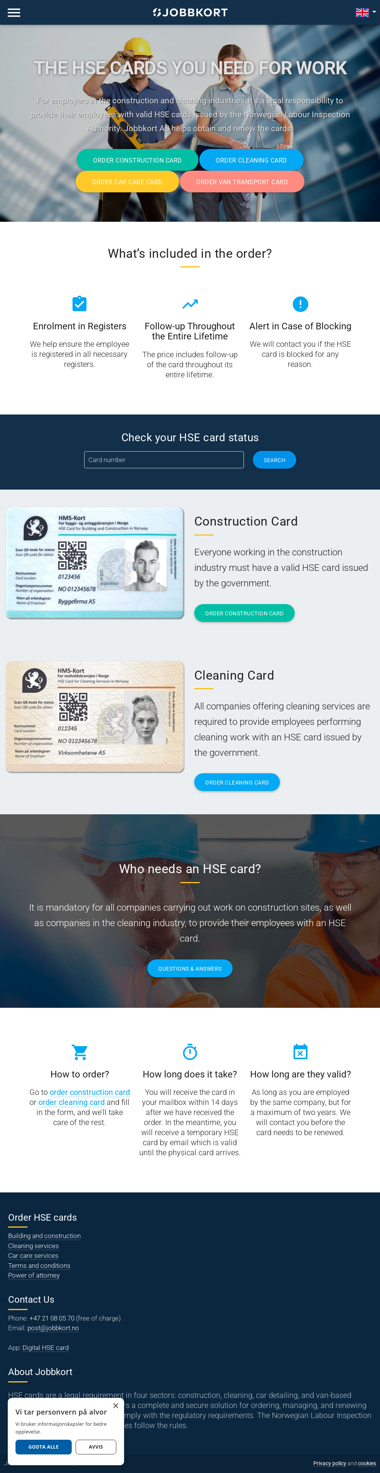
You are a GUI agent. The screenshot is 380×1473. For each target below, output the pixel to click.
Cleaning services (33, 1246)
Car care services (33, 1255)
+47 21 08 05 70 (51, 1318)
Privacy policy (329, 1463)
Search (274, 460)
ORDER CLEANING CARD (237, 782)
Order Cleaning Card (251, 160)
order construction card (90, 1092)
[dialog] (66, 1431)
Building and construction (44, 1236)
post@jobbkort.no (53, 1328)
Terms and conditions (39, 1265)
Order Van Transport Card (242, 182)
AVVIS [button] (96, 1447)
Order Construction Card (137, 160)
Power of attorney (34, 1275)
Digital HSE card (45, 1347)
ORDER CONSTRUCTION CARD (244, 613)
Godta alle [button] (43, 1447)
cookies (367, 1463)
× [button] (115, 1406)
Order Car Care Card (127, 182)
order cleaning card (71, 1102)
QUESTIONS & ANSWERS (190, 969)
